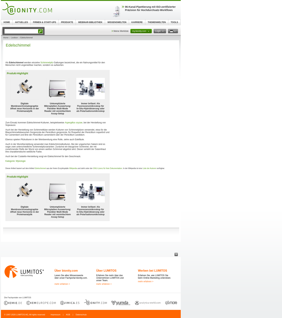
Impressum (55, 315)
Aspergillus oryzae (73, 122)
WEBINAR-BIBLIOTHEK (90, 22)
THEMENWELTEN (157, 22)
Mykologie (21, 161)
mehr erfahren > (62, 284)
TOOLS (174, 22)
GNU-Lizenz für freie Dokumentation (107, 168)
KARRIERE (137, 22)
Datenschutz (81, 315)
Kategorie (10, 161)
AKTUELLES (21, 22)
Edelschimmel (40, 168)
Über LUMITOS (106, 270)
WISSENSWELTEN (116, 22)
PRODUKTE (67, 22)
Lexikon (14, 37)
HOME (7, 22)
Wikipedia (73, 168)
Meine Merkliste (121, 31)
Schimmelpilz (46, 62)
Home (5, 37)
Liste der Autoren (149, 168)
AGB (68, 315)
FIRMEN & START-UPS (44, 22)
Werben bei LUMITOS (152, 270)
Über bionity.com (66, 270)
